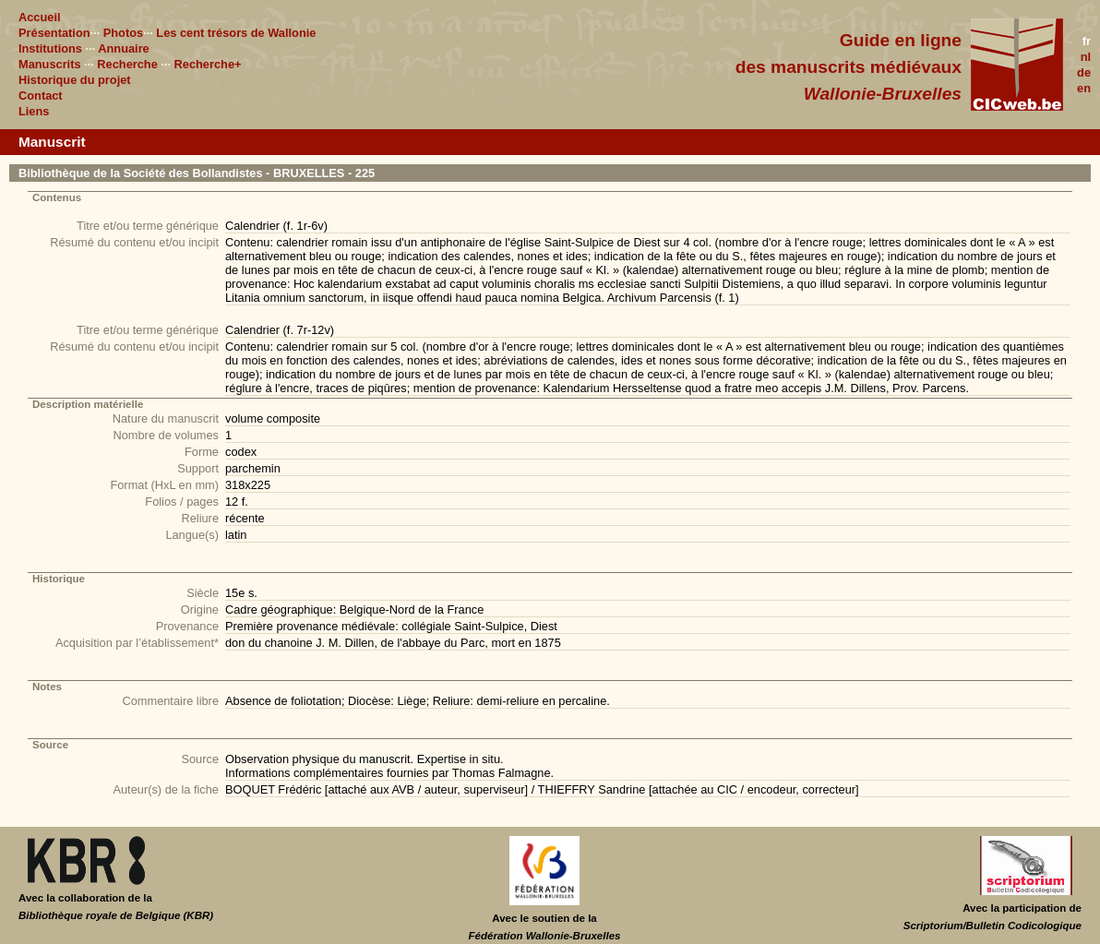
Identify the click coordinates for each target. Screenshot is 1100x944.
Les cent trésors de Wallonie (236, 33)
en (1084, 88)
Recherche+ (208, 64)
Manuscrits (49, 64)
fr (1086, 41)
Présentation (54, 33)
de (1084, 72)
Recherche (127, 64)
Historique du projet (74, 80)
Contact (40, 95)
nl (1086, 57)
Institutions (50, 48)
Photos (123, 33)
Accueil (39, 17)
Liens (33, 111)
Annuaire (123, 48)
